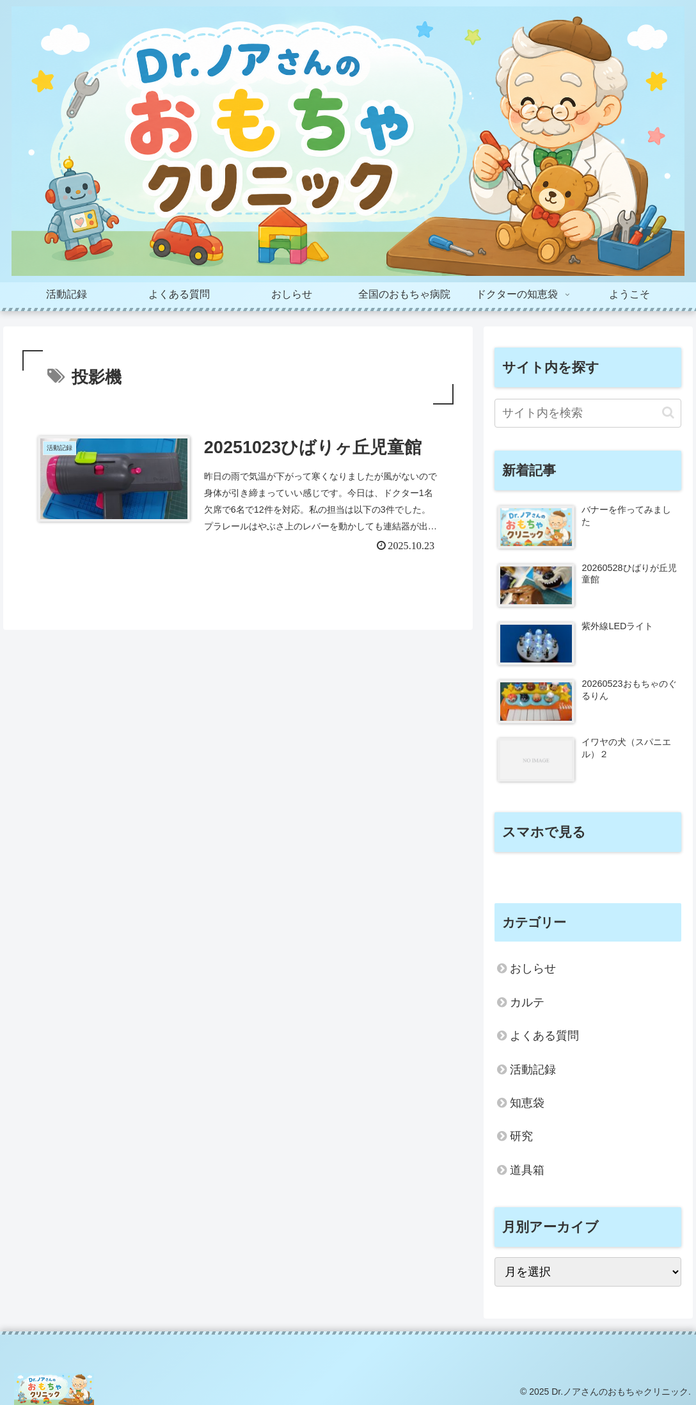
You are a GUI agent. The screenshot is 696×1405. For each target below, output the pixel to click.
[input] (587, 413)
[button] (668, 412)
